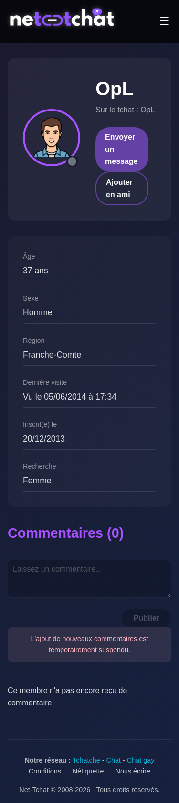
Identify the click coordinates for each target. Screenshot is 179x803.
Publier (146, 618)
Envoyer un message (121, 149)
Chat (113, 760)
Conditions (45, 771)
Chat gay (141, 760)
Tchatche (86, 760)
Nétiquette (88, 771)
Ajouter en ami (119, 188)
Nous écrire (133, 771)
